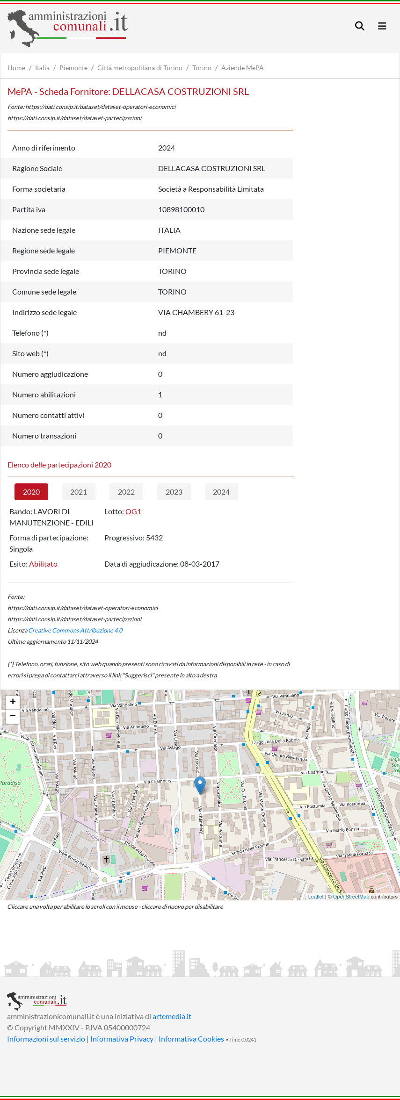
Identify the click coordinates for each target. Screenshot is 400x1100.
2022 (126, 491)
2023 (174, 491)
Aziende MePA (242, 68)
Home (16, 68)
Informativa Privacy (121, 1038)
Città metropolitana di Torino (139, 68)
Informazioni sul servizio (46, 1038)
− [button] (13, 717)
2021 (78, 491)
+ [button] (13, 703)
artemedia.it (172, 1016)
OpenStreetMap (351, 896)
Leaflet (316, 896)
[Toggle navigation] (360, 26)
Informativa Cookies (191, 1038)
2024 (221, 491)
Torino (201, 68)
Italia (42, 68)
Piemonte (73, 68)
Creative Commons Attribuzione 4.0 (75, 630)
